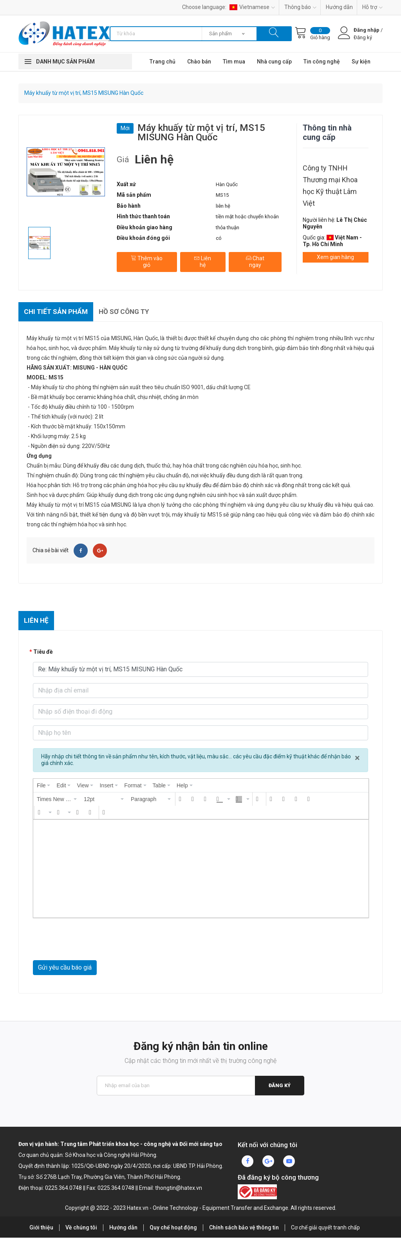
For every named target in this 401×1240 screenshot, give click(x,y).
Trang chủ (162, 61)
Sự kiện (361, 61)
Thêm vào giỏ (146, 259)
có (219, 238)
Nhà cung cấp (274, 61)
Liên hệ (202, 259)
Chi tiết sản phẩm (57, 312)
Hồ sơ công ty (129, 312)
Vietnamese (252, 7)
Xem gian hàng (335, 257)
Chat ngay (255, 259)
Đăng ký (279, 1088)
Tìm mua (234, 61)
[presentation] (43, 787)
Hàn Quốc (227, 184)
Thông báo (300, 7)
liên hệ (223, 206)
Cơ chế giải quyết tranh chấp (325, 1230)
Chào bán (199, 61)
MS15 (222, 195)
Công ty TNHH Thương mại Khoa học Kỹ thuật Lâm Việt (330, 185)
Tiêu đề (43, 654)
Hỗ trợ (372, 7)
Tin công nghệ (321, 61)
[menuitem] (43, 788)
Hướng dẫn (339, 7)
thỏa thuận (227, 227)
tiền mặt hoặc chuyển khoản (247, 216)
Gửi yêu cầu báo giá (65, 970)
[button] (57, 801)
